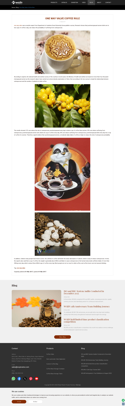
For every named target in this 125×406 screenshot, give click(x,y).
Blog (91, 2)
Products (54, 2)
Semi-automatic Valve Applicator (55, 359)
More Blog (62, 337)
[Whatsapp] (13, 378)
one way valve (18, 25)
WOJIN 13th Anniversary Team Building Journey (87, 306)
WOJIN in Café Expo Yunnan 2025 (90, 369)
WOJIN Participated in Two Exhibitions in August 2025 (96, 373)
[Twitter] (25, 378)
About (99, 2)
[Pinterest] (30, 378)
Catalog (64, 2)
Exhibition (74, 2)
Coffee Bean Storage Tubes (54, 373)
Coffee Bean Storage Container (55, 369)
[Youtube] (36, 378)
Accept (19, 401)
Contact (108, 2)
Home (13, 7)
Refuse (35, 401)
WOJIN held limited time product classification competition (86, 320)
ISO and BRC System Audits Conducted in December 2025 (84, 292)
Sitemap (78, 385)
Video (84, 2)
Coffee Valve (50, 354)
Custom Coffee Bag (52, 364)
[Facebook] (19, 378)
